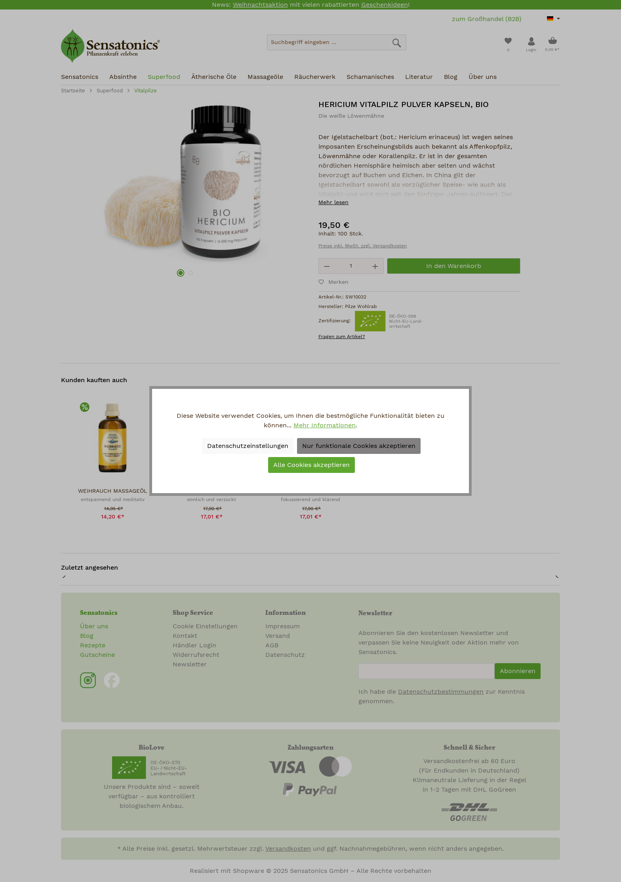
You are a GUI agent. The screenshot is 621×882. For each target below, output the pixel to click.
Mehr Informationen (324, 425)
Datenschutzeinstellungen (247, 446)
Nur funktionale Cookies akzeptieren (358, 446)
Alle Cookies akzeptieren (311, 465)
